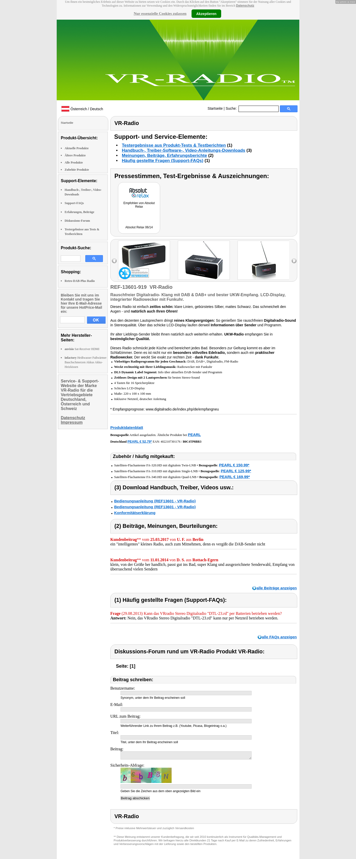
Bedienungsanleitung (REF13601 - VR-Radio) (155, 501)
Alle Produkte (74, 162)
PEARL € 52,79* (139, 441)
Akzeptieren (206, 13)
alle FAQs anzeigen (279, 637)
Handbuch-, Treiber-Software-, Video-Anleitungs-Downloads (183, 150)
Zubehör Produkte (77, 169)
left (114, 260)
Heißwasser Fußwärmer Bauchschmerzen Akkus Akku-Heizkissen (85, 362)
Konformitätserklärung (135, 513)
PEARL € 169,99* (234, 477)
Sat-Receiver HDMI (82, 349)
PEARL (194, 434)
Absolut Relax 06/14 (139, 227)
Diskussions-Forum (77, 220)
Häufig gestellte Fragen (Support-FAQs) (162, 160)
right (294, 260)
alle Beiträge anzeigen (276, 588)
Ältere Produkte (75, 155)
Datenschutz (245, 5)
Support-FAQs (74, 203)
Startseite (215, 108)
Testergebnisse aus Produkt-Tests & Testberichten (174, 145)
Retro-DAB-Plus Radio (80, 281)
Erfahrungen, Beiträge (79, 212)
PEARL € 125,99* (236, 471)
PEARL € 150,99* (234, 465)
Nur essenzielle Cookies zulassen (160, 13)
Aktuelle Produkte (77, 148)
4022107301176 (171, 441)
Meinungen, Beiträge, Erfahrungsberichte (164, 155)
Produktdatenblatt (126, 427)
